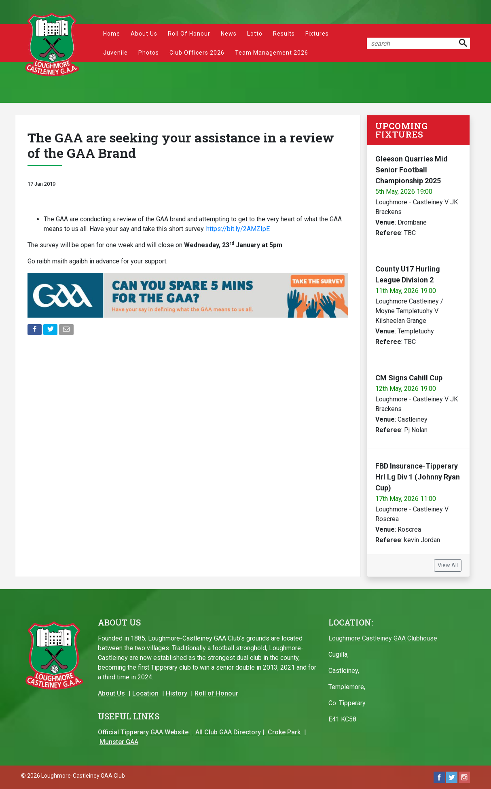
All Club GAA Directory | (230, 732)
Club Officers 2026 (196, 52)
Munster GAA (118, 742)
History (176, 693)
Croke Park (284, 732)
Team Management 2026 (271, 52)
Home (111, 33)
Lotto (254, 33)
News (229, 33)
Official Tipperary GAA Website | (145, 732)
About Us (144, 33)
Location (145, 693)
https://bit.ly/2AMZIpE (238, 229)
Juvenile (115, 52)
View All (448, 565)
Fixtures (317, 33)
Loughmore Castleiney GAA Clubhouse (382, 638)
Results (284, 33)
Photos (148, 52)
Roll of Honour (189, 33)
